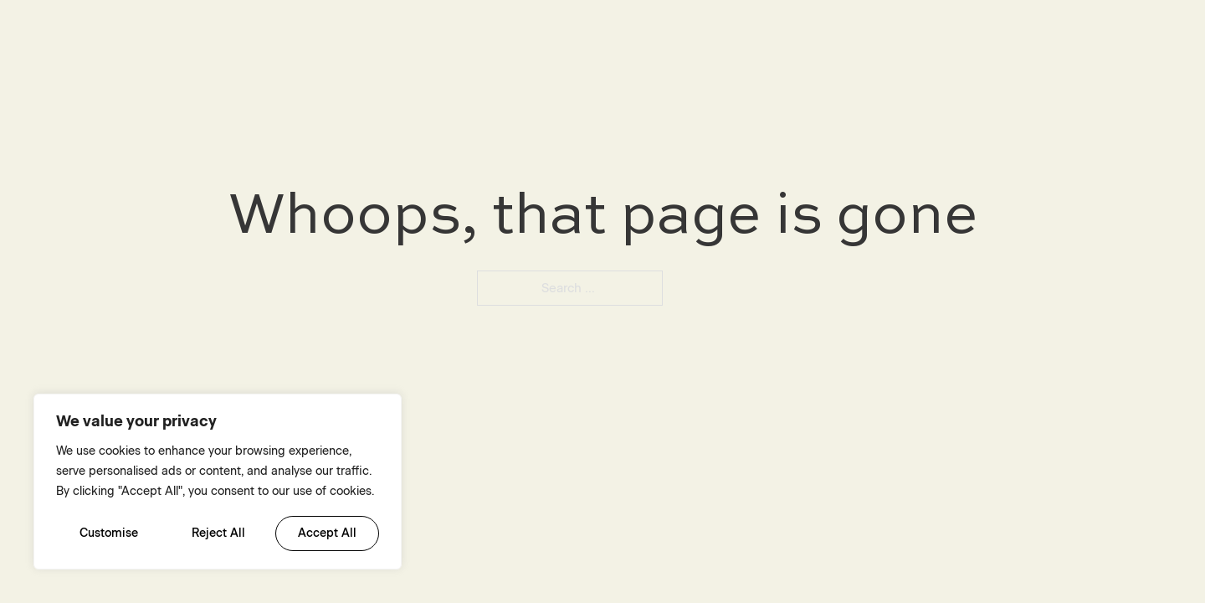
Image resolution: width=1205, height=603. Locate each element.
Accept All (327, 533)
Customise (108, 533)
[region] (217, 482)
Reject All (218, 533)
